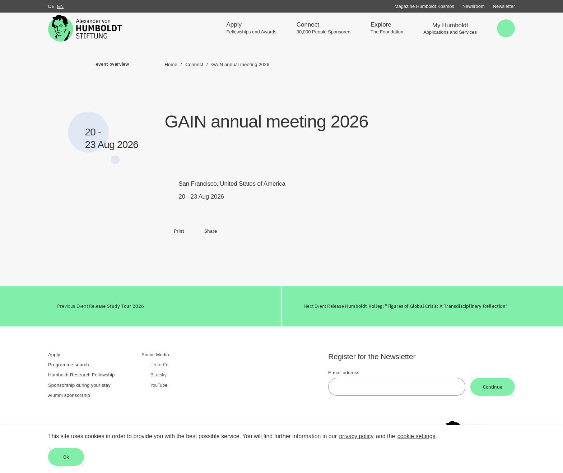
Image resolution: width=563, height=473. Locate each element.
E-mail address (343, 372)
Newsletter (504, 6)
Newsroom (473, 6)
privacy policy (356, 436)
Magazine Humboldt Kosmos (424, 6)
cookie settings (416, 436)
